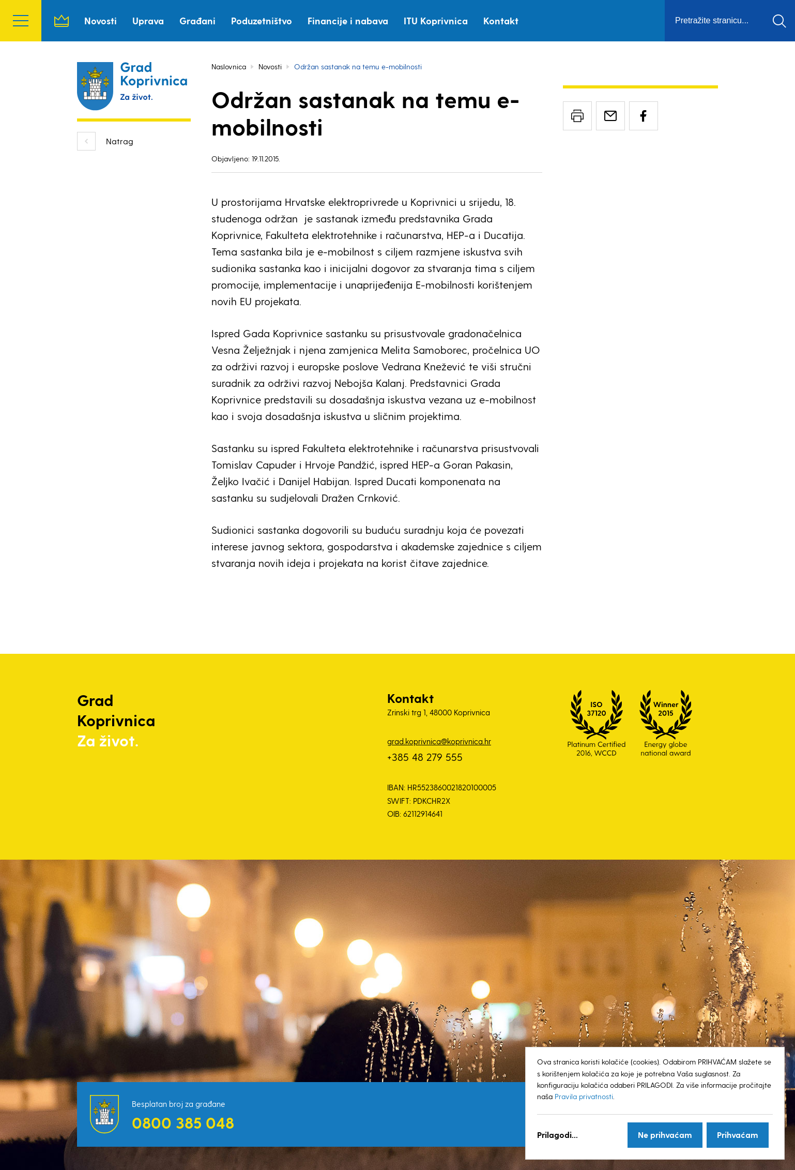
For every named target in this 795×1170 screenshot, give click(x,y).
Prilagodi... (557, 1134)
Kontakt (500, 20)
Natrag (119, 141)
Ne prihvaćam (665, 1134)
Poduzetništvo (261, 20)
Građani (197, 20)
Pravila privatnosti (584, 1096)
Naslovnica (61, 20)
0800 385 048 (183, 1122)
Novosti (100, 20)
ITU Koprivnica (436, 20)
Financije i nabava (348, 20)
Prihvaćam (737, 1134)
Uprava (148, 20)
